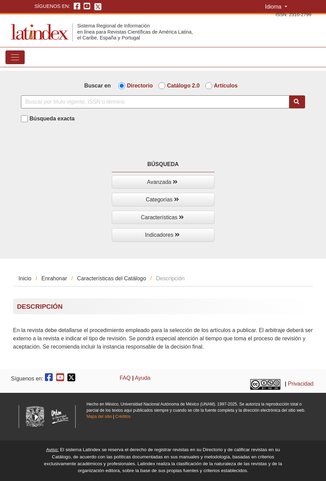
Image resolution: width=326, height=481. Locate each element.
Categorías (162, 199)
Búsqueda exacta (52, 118)
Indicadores (162, 235)
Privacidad (301, 384)
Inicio (25, 278)
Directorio (140, 86)
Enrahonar (54, 278)
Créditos (123, 416)
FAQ (125, 378)
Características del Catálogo (111, 278)
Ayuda (142, 378)
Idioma (274, 7)
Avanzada (162, 182)
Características (162, 217)
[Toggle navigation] (15, 57)
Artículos (226, 86)
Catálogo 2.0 (183, 86)
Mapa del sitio (99, 416)
